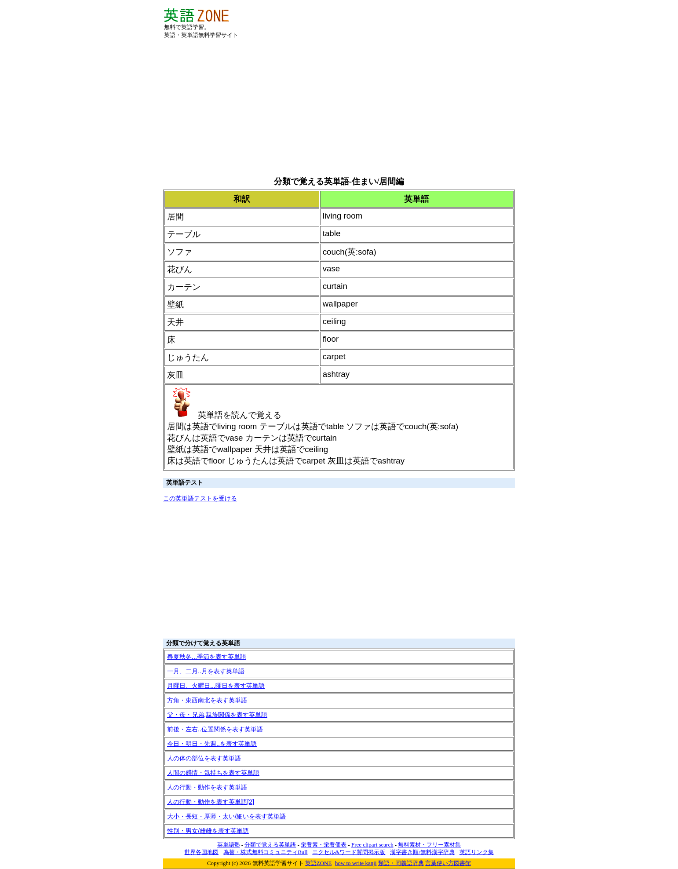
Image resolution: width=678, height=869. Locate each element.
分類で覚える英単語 (270, 844)
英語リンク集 (476, 852)
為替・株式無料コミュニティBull (265, 852)
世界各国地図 (201, 852)
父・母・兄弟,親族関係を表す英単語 (217, 714)
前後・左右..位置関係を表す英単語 (215, 729)
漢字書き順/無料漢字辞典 (422, 852)
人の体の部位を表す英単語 (204, 758)
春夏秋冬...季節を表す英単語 (206, 656)
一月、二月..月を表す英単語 (205, 671)
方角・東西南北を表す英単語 (207, 700)
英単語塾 (228, 844)
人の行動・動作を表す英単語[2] (210, 801)
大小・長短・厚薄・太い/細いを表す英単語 (226, 816)
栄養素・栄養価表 (323, 844)
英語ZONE (318, 863)
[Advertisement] (411, 21)
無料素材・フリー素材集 (429, 844)
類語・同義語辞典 (401, 863)
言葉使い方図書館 (448, 863)
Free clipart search (372, 844)
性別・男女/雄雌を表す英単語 (208, 830)
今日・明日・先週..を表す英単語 (212, 743)
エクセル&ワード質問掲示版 (348, 852)
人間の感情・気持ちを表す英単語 (213, 772)
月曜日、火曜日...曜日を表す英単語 (216, 685)
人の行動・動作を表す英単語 (207, 787)
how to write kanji (356, 863)
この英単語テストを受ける (200, 498)
